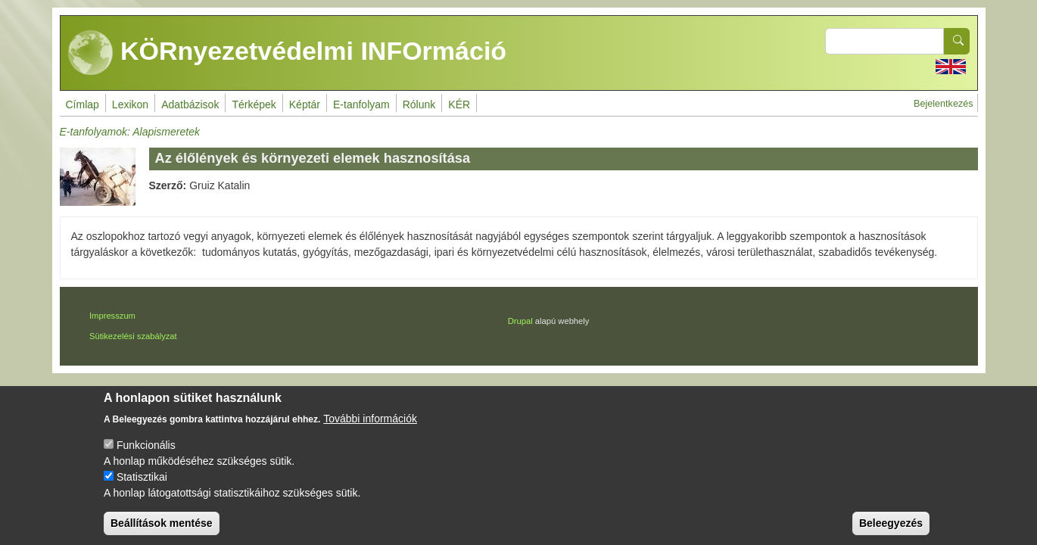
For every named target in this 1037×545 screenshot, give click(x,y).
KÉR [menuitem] (459, 104)
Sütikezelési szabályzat (133, 336)
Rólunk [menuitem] (419, 104)
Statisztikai (142, 490)
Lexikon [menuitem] (130, 104)
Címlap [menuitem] (82, 104)
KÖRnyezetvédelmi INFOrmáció (287, 53)
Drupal (520, 320)
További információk (370, 431)
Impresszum (112, 315)
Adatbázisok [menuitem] (190, 104)
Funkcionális (146, 458)
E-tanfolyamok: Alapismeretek (130, 132)
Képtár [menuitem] (304, 104)
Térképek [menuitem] (254, 104)
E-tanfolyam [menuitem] (361, 104)
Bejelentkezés (943, 103)
